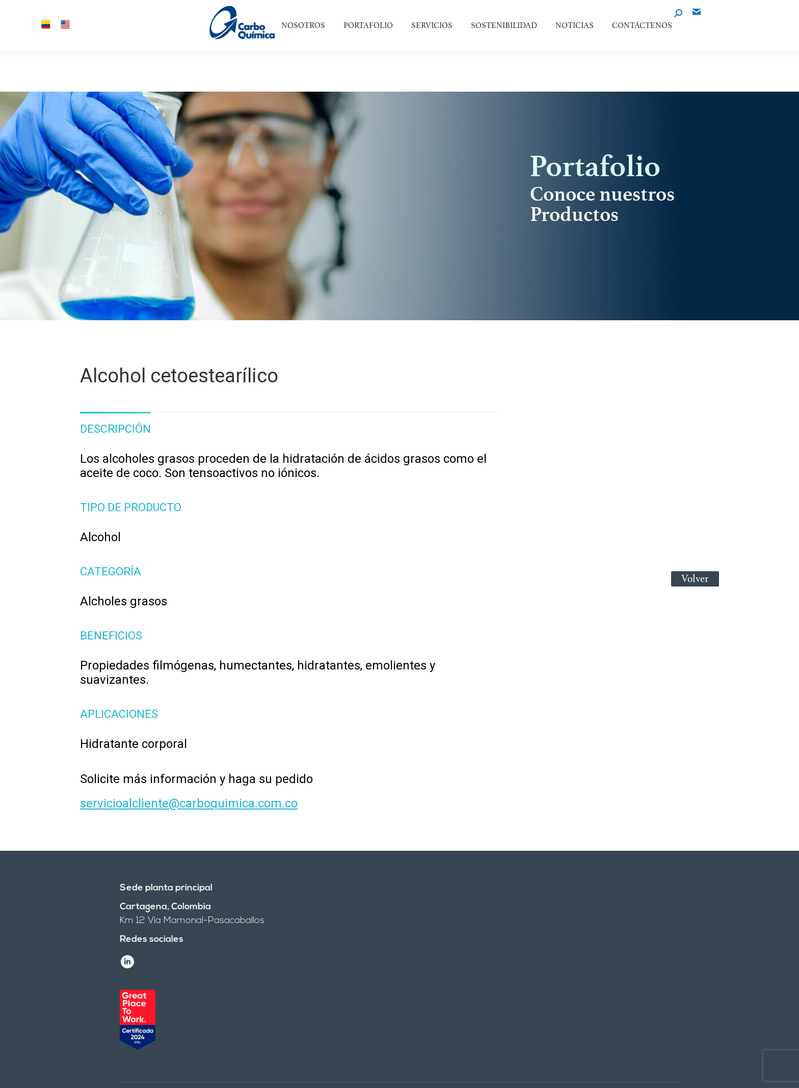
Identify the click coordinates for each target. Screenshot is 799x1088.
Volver (695, 578)
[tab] (115, 424)
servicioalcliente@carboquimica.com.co (189, 803)
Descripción (115, 429)
